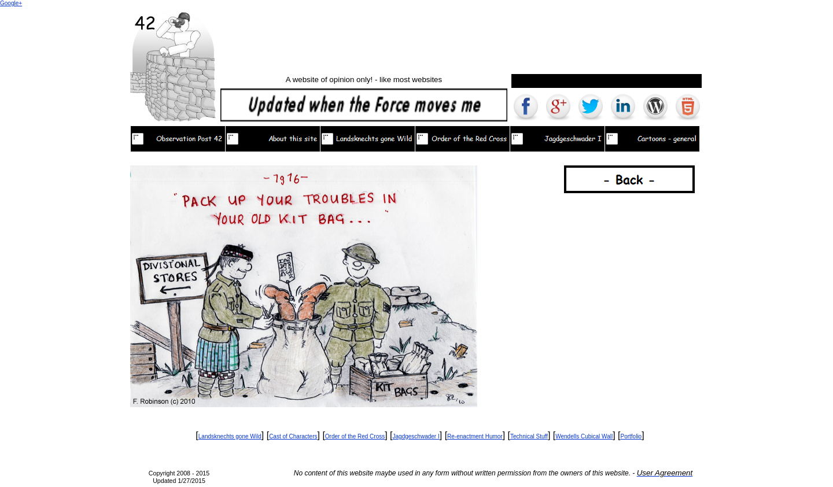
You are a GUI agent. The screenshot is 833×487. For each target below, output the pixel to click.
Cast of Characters (293, 436)
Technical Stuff (529, 436)
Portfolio (631, 436)
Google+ (11, 3)
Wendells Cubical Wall (584, 436)
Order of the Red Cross (355, 436)
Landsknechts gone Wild (229, 436)
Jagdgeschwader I (416, 436)
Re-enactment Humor (475, 436)
